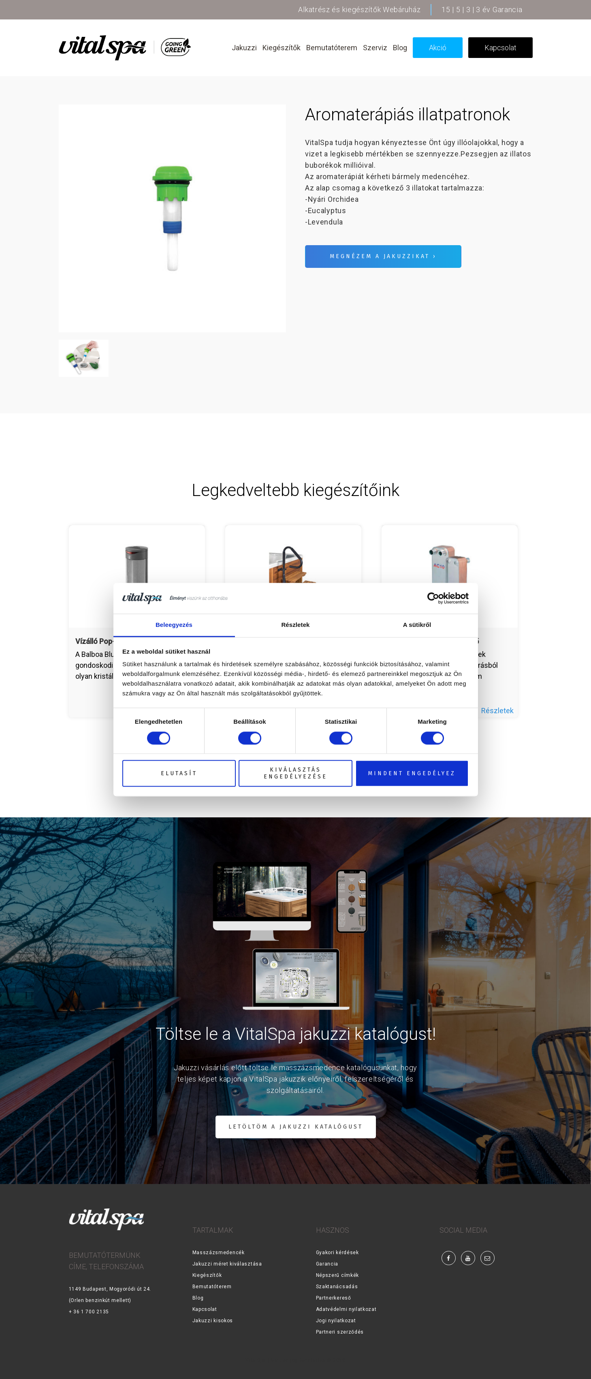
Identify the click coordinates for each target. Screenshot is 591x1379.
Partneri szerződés (340, 1332)
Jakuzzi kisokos (212, 1320)
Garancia (327, 1264)
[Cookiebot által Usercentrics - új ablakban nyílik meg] (433, 598)
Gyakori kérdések (337, 1252)
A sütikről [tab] (417, 625)
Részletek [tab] (295, 625)
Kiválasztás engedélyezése (295, 773)
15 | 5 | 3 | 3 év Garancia (482, 9)
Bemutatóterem (212, 1286)
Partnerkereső (333, 1298)
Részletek (497, 710)
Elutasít (179, 773)
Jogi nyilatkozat (336, 1320)
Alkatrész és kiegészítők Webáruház (359, 9)
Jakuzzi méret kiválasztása (227, 1264)
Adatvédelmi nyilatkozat (346, 1309)
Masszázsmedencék (218, 1252)
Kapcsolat (204, 1309)
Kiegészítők (207, 1275)
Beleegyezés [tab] (174, 625)
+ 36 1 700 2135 (89, 1312)
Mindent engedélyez (412, 773)
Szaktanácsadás (337, 1286)
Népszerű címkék (337, 1275)
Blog (198, 1298)
